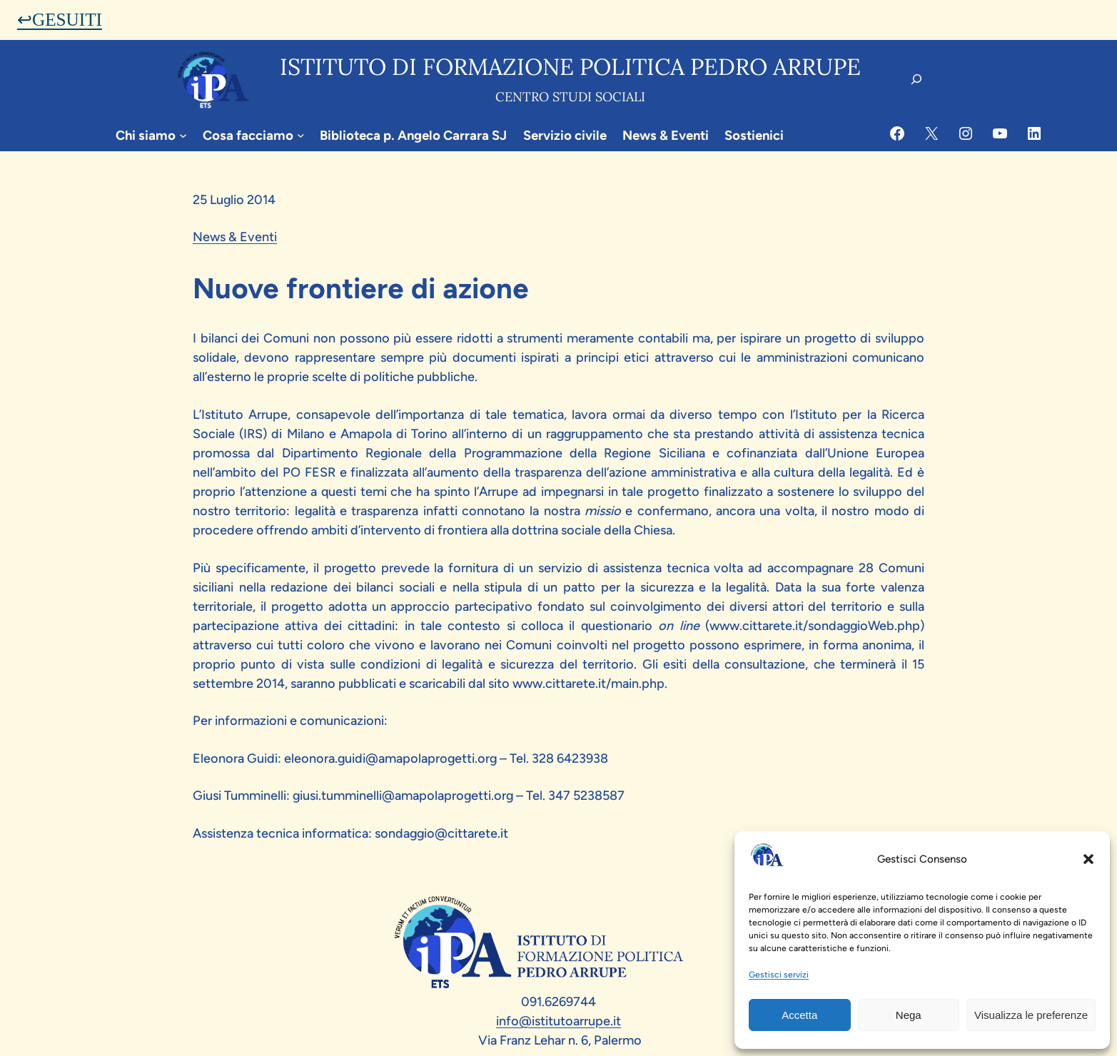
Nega (908, 1015)
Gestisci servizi (779, 975)
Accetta (799, 1015)
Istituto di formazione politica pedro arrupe (570, 66)
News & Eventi (235, 237)
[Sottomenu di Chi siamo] (183, 135)
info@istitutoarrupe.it (558, 1021)
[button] (1088, 859)
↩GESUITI (59, 19)
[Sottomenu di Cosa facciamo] (301, 135)
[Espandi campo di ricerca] (916, 79)
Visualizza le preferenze (1031, 1015)
